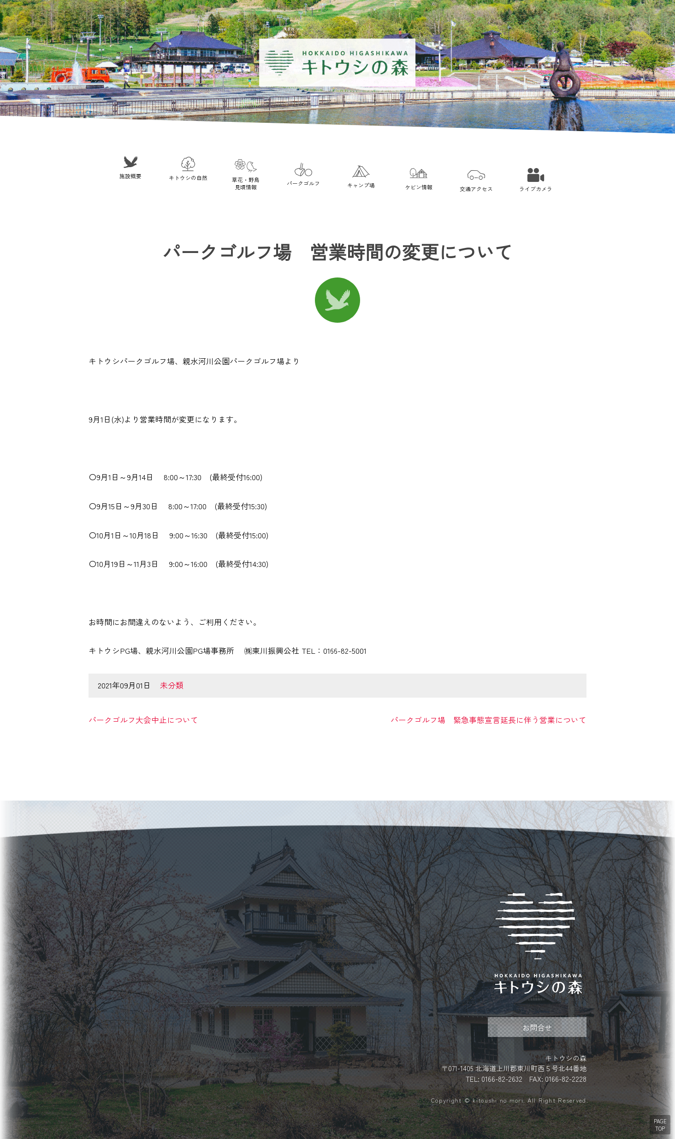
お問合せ (537, 1027)
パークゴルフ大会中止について (143, 719)
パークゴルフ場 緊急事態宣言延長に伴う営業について (488, 719)
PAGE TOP (660, 1124)
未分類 (172, 685)
